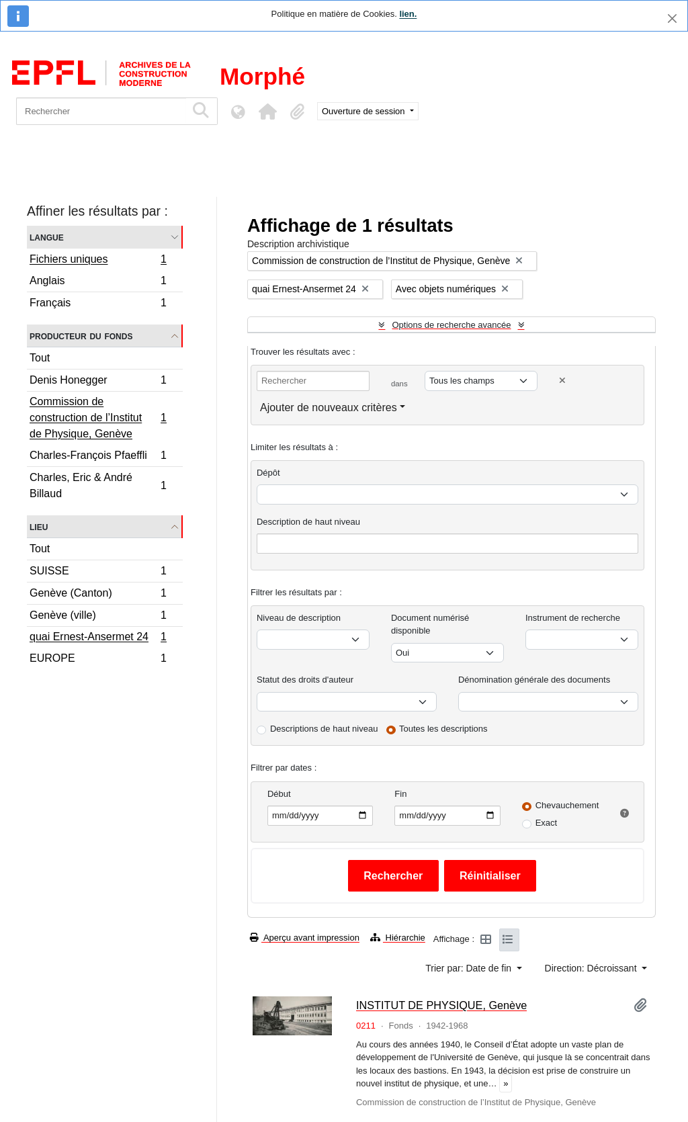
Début (279, 794)
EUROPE (98, 659)
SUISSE (98, 572)
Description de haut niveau (308, 522)
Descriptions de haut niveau (324, 729)
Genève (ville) (98, 617)
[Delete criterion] (562, 381)
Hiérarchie (397, 938)
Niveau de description (299, 618)
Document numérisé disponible (430, 624)
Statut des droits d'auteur (305, 680)
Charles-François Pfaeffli (98, 457)
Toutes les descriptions (443, 729)
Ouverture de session (364, 111)
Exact (546, 823)
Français (98, 304)
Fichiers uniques (98, 260)
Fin (400, 794)
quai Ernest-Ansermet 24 (98, 638)
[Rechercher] (101, 111)
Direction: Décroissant (592, 968)
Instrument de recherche (572, 618)
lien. (408, 14)
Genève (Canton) (98, 595)
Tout (40, 357)
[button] (267, 111)
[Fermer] (672, 18)
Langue (47, 236)
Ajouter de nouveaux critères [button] (328, 407)
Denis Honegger (98, 382)
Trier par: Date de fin (469, 968)
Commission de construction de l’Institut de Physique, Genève (98, 417)
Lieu (39, 526)
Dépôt (268, 473)
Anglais (98, 282)
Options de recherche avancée (451, 325)
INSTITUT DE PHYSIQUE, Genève (441, 1005)
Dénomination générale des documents (534, 680)
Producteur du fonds (81, 335)
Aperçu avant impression (304, 938)
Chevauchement (567, 805)
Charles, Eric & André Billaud (98, 485)
